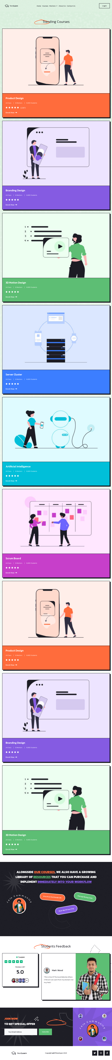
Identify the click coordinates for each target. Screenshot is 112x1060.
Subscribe (44, 1032)
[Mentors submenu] (57, 6)
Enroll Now (11, 112)
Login (104, 5)
